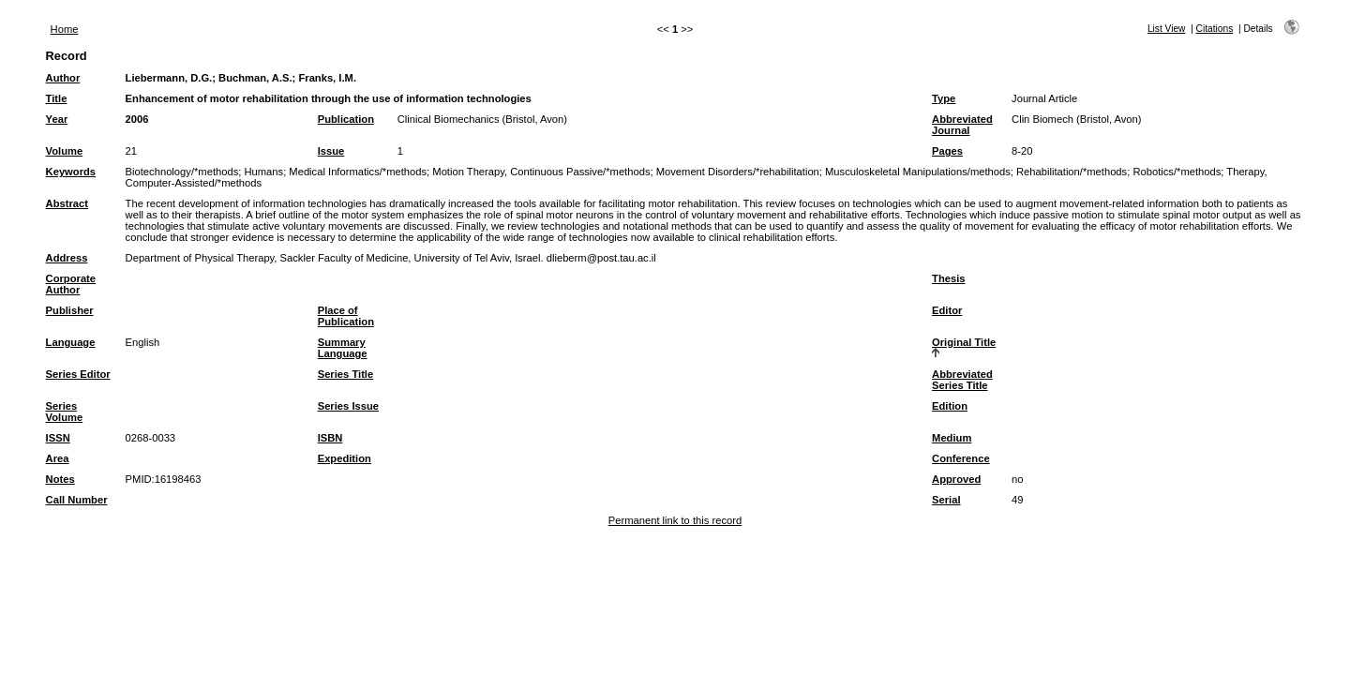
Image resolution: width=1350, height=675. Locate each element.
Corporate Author (71, 284)
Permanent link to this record (675, 520)
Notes (60, 479)
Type (943, 98)
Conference (961, 458)
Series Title (346, 374)
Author (63, 77)
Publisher (70, 310)
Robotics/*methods (1176, 171)
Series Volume (64, 411)
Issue (331, 151)
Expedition (344, 458)
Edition (950, 406)
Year (57, 119)
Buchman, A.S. (255, 77)
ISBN (330, 437)
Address (67, 257)
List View (1167, 28)
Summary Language (343, 348)
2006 (137, 119)
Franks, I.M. (327, 77)
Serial (946, 499)
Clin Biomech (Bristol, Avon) (1076, 119)
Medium (951, 437)
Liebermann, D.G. (169, 77)
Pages (947, 151)
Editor (947, 310)
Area (57, 458)
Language (71, 342)
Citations (1215, 28)
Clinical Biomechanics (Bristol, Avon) (482, 119)
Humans (263, 171)
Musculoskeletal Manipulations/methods (918, 171)
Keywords (71, 171)
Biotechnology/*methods (182, 171)
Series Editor (78, 374)
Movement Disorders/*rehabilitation (737, 171)
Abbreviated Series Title (962, 379)
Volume (64, 151)
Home (65, 29)
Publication (346, 119)
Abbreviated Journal (962, 124)
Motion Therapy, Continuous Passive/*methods (541, 171)
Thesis (948, 278)
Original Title (964, 342)
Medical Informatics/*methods (358, 171)
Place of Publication (346, 316)
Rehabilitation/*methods (1071, 171)
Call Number (77, 499)
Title (57, 98)
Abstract (67, 203)
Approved (956, 479)
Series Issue (348, 406)
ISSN (58, 437)
